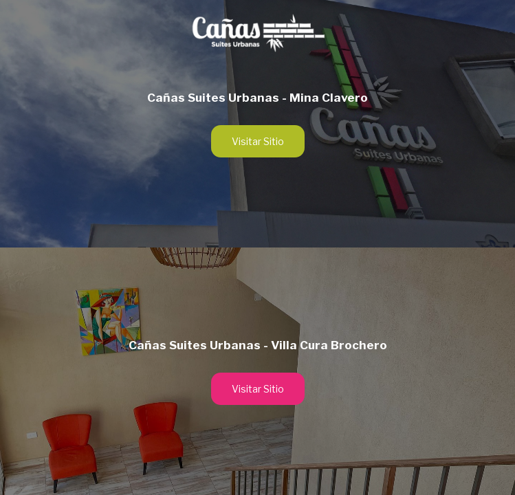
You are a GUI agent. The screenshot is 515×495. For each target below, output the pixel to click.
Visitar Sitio (258, 141)
